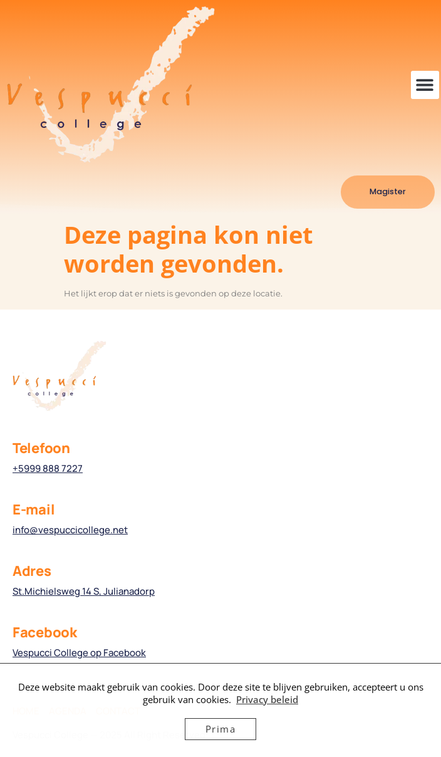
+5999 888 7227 (48, 468)
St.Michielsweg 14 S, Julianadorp (84, 591)
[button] (425, 85)
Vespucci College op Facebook (79, 652)
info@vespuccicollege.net (70, 529)
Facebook (45, 632)
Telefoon (41, 448)
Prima (220, 729)
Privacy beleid (267, 699)
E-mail (33, 509)
